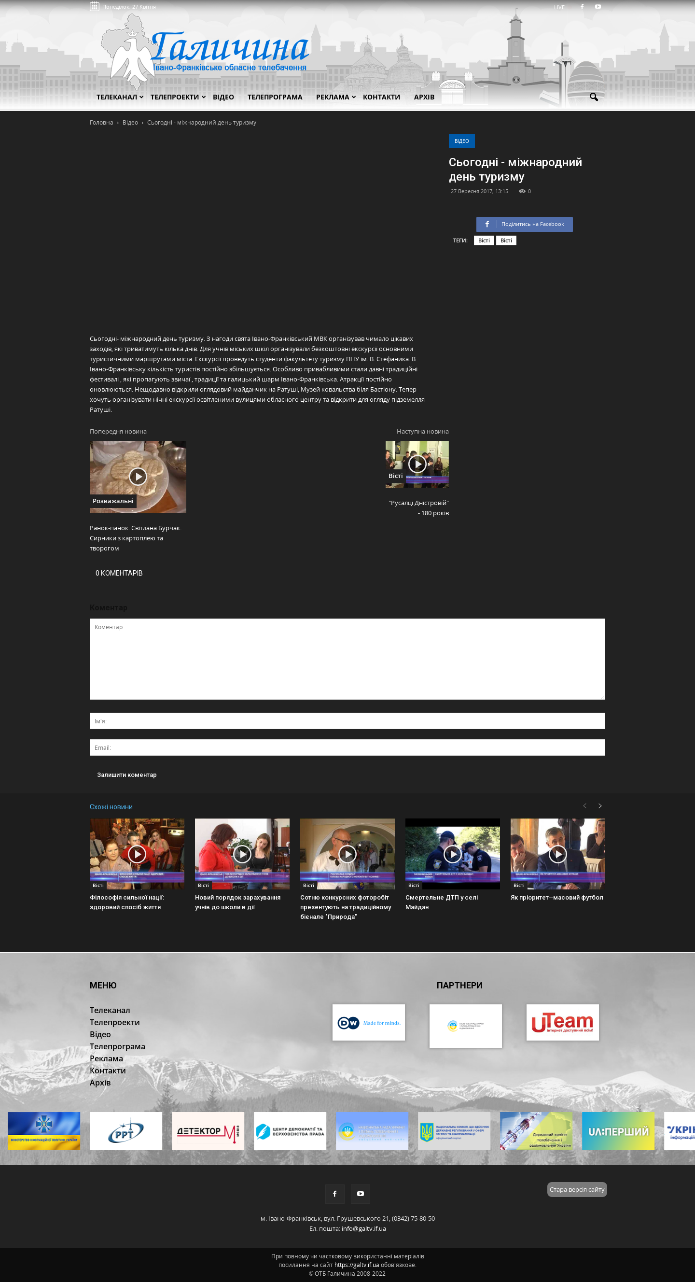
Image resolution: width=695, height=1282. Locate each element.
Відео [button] (223, 96)
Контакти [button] (382, 96)
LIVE (562, 7)
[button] (593, 97)
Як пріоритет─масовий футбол (557, 897)
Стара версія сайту (577, 1189)
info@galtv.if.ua (364, 1228)
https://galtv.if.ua (356, 1265)
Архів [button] (424, 96)
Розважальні (113, 500)
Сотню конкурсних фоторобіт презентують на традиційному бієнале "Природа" (345, 907)
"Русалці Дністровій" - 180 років (419, 507)
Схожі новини (111, 807)
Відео (462, 141)
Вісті (484, 240)
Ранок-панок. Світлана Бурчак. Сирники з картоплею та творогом (135, 537)
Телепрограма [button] (275, 96)
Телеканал (120, 96)
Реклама (336, 96)
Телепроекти (178, 96)
